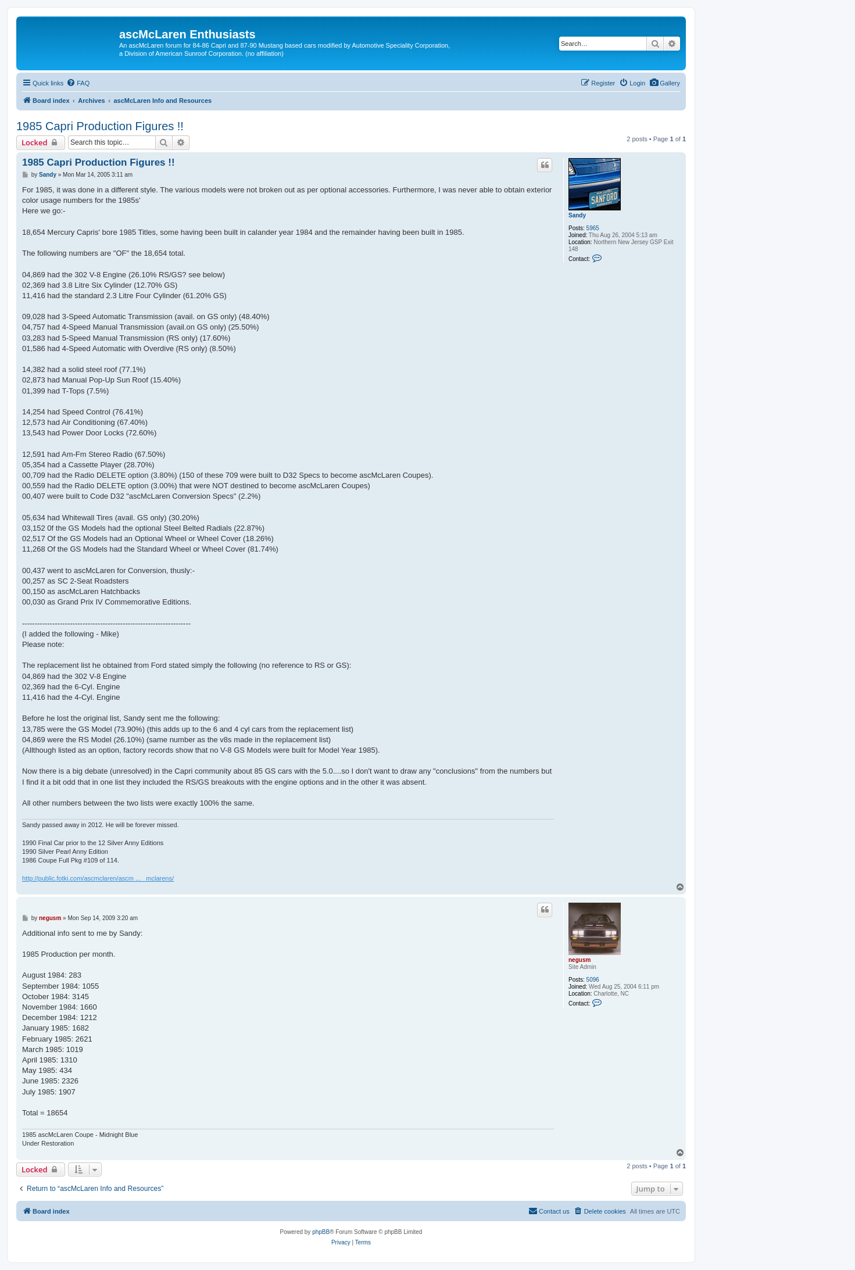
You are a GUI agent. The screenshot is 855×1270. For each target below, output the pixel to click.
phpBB (321, 1232)
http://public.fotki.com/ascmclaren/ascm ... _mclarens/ (98, 878)
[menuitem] (664, 83)
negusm (579, 960)
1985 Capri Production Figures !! (100, 126)
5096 (592, 979)
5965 (592, 228)
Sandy (577, 215)
